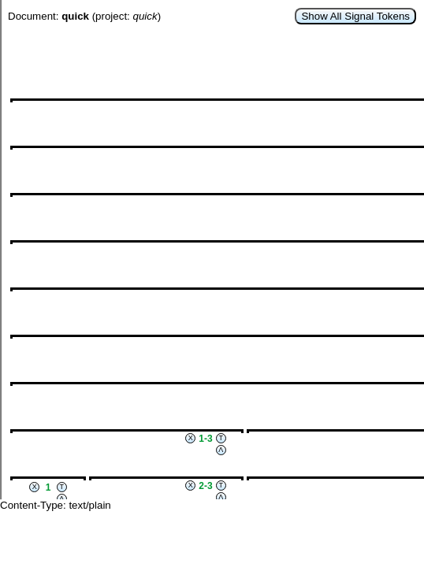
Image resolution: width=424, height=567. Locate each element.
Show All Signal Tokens (355, 16)
